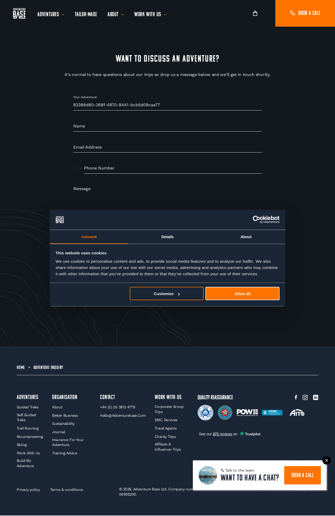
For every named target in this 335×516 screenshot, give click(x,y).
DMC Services (166, 421)
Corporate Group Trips (169, 410)
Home (21, 367)
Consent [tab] (89, 236)
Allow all (242, 293)
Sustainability (63, 424)
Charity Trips (165, 437)
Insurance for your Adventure (67, 443)
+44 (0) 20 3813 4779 (117, 408)
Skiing (22, 445)
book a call (303, 476)
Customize (167, 293)
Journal (58, 432)
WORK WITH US (168, 398)
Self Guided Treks (26, 418)
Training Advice (64, 454)
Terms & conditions (66, 490)
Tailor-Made (86, 15)
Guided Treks (27, 408)
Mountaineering (30, 437)
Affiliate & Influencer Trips (168, 447)
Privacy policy (28, 490)
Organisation (64, 398)
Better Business (65, 416)
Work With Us (147, 15)
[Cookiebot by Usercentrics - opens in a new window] (257, 220)
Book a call (305, 13)
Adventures (48, 15)
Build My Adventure (25, 464)
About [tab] (246, 236)
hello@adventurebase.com (123, 416)
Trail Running (27, 429)
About (113, 15)
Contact (107, 398)
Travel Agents (165, 429)
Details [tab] (167, 236)
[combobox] (77, 168)
